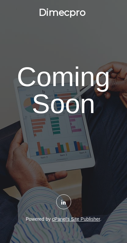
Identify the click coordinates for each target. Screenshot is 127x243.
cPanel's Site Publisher (76, 219)
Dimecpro (62, 12)
